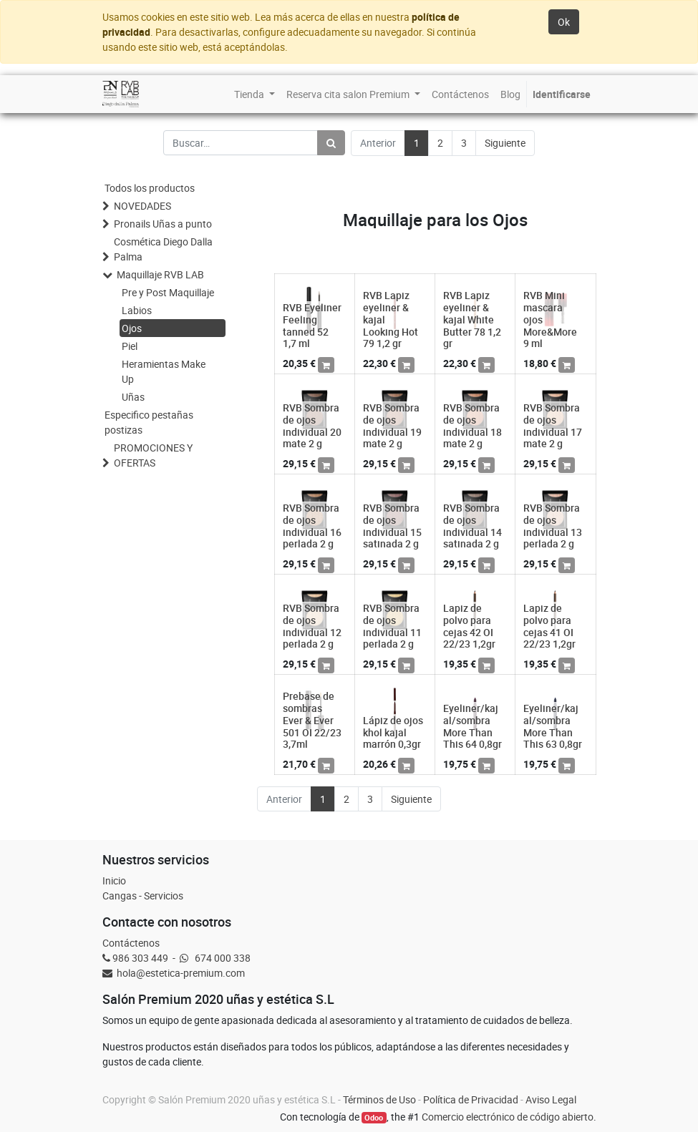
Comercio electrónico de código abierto (507, 1116)
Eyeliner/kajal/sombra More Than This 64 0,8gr (472, 726)
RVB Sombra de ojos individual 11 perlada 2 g (392, 625)
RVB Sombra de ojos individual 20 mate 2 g (312, 425)
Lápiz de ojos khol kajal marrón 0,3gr (393, 732)
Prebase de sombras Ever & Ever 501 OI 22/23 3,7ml (312, 720)
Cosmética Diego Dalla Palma (163, 249)
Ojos (132, 328)
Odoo (373, 1118)
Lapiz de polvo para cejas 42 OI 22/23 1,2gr (469, 625)
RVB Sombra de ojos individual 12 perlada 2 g (312, 625)
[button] (326, 365)
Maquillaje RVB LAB (160, 274)
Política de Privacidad (470, 1099)
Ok (564, 22)
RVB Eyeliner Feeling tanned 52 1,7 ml (312, 325)
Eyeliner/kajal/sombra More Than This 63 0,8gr (552, 726)
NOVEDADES (142, 206)
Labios (137, 310)
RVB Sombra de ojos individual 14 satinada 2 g (472, 525)
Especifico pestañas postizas (149, 422)
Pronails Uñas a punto (163, 223)
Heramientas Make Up (163, 371)
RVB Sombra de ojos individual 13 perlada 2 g (552, 525)
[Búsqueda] (331, 142)
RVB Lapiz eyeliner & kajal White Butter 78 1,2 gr (472, 319)
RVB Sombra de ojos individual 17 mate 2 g (552, 425)
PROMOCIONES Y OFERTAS (153, 455)
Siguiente (505, 143)
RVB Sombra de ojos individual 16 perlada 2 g (312, 525)
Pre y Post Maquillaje (168, 292)
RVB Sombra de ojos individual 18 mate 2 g (472, 425)
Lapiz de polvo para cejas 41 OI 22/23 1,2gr (549, 625)
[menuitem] (254, 94)
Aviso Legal (550, 1099)
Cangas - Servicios (142, 895)
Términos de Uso (379, 1099)
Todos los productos (150, 188)
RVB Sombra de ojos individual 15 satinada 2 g (392, 525)
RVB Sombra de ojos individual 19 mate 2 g (392, 425)
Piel (129, 346)
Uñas (133, 397)
